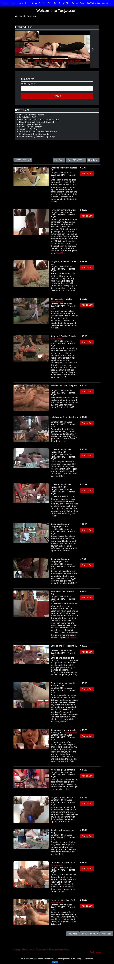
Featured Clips (45, 3)
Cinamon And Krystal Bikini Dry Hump (37, 136)
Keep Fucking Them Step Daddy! (34, 134)
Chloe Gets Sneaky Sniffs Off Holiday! (36, 122)
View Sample (57, 301)
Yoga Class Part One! (28, 129)
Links (31, 949)
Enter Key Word (28, 84)
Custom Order (78, 3)
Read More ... (62, 253)
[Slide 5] (55, 64)
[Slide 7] (64, 64)
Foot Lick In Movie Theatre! (31, 114)
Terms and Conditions (59, 949)
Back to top (95, 952)
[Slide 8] (68, 64)
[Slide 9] (73, 64)
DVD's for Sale (93, 3)
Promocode (41, 949)
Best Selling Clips (62, 3)
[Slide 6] (59, 64)
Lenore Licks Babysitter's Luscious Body (56, 60)
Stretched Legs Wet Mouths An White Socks (39, 119)
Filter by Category (22, 159)
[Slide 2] (41, 64)
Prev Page (59, 160)
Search (57, 96)
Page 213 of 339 (75, 160)
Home (20, 3)
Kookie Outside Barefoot (30, 126)
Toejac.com (8, 3)
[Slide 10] (77, 64)
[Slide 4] (50, 64)
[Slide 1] (37, 64)
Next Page (93, 160)
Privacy (17, 949)
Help (24, 949)
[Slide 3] (46, 64)
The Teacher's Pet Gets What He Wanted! (38, 131)
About (105, 3)
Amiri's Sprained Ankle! (30, 124)
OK (55, 962)
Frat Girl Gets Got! (27, 117)
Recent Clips (31, 3)
